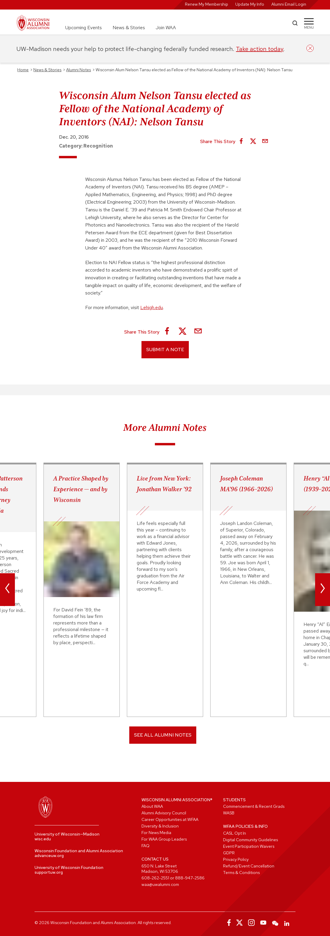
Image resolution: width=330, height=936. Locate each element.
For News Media (156, 832)
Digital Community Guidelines (250, 839)
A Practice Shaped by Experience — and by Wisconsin (80, 489)
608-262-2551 (155, 878)
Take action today (259, 49)
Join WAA (166, 27)
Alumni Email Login (288, 4)
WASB (228, 813)
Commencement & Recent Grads (253, 806)
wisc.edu (43, 839)
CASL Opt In (234, 833)
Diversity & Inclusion (160, 826)
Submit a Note (165, 349)
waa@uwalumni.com (160, 884)
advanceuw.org (49, 855)
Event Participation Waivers (248, 846)
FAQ (145, 845)
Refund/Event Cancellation (248, 866)
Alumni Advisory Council (163, 813)
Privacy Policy (236, 859)
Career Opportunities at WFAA (169, 819)
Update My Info (249, 4)
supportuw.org (49, 872)
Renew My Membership (206, 4)
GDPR (229, 853)
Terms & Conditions (241, 872)
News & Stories (129, 27)
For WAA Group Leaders (164, 839)
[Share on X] (253, 141)
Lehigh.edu (151, 307)
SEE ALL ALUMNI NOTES (163, 735)
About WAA (152, 806)
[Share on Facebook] (241, 141)
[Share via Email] (265, 141)
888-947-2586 (190, 878)
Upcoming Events (83, 27)
